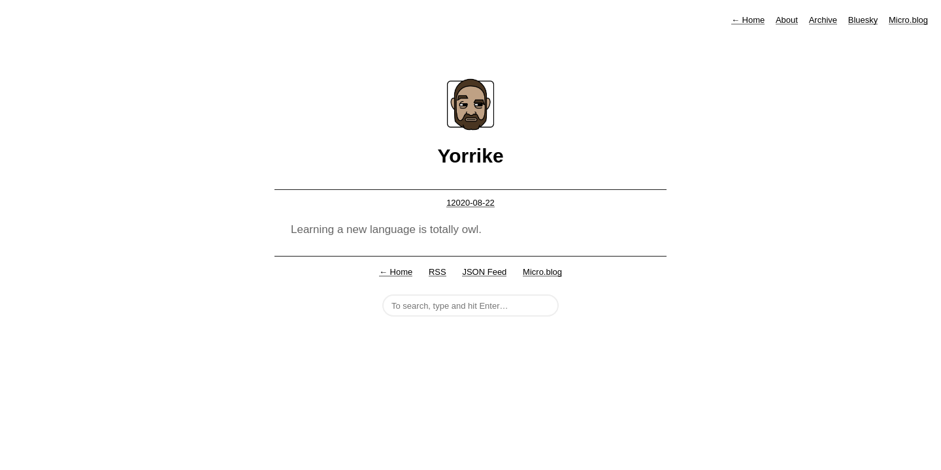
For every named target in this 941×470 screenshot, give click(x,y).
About (787, 20)
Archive (823, 20)
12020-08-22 (470, 203)
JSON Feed (484, 272)
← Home (395, 272)
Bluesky (863, 20)
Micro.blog (908, 20)
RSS (437, 272)
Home (748, 20)
